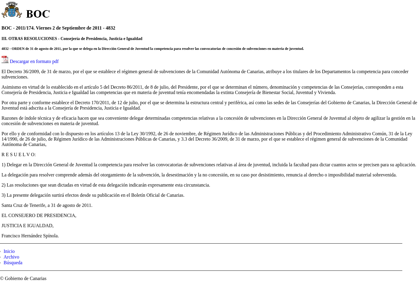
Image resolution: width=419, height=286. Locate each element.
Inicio (9, 251)
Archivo (11, 256)
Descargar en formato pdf (34, 61)
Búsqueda (13, 262)
